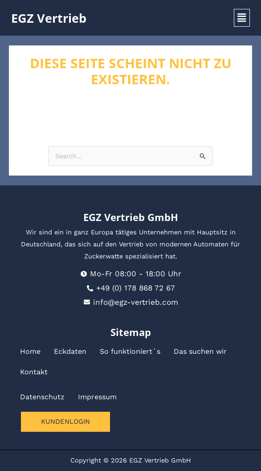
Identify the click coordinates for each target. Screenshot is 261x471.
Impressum (97, 397)
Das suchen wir (200, 351)
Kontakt (34, 372)
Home (30, 351)
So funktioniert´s (130, 351)
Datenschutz (42, 397)
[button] (242, 18)
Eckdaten (70, 351)
